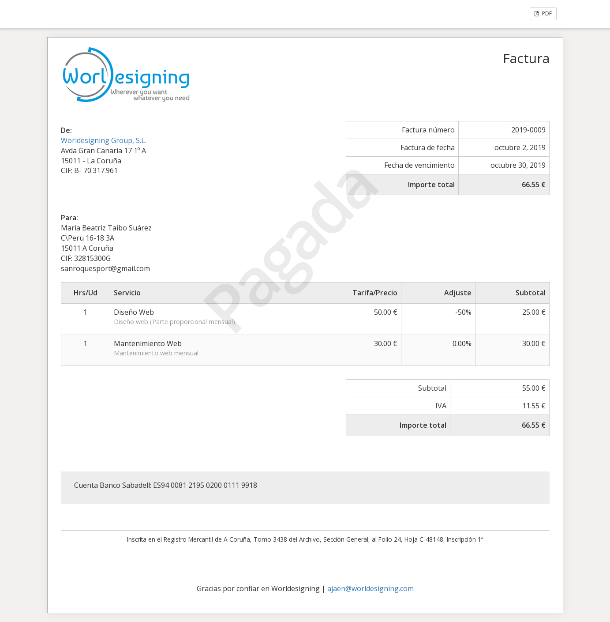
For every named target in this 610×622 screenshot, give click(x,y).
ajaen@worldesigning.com (370, 588)
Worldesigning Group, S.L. (103, 140)
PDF (543, 13)
